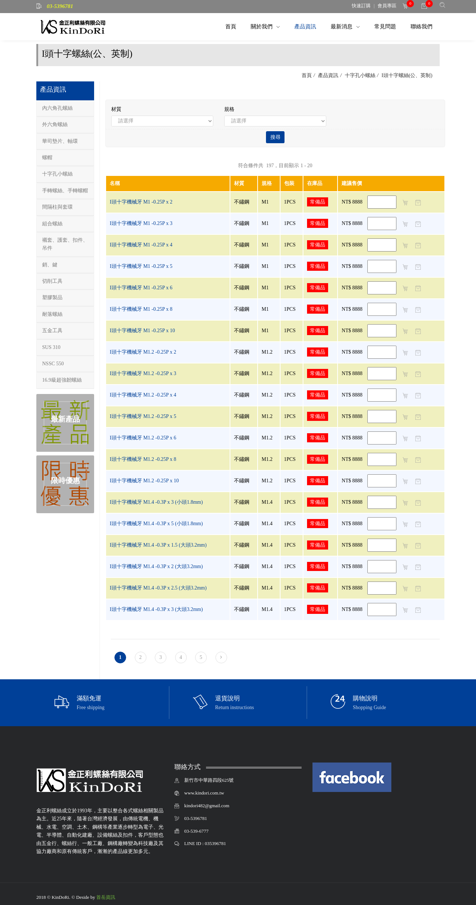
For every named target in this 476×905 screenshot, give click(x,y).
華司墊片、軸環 (60, 141)
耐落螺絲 (52, 314)
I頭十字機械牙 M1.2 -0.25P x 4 (143, 395)
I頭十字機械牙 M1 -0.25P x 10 (142, 330)
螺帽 (47, 157)
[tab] (65, 108)
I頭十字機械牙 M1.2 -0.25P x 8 (143, 459)
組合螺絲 (52, 223)
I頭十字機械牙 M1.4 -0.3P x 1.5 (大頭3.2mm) (158, 545)
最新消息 (342, 26)
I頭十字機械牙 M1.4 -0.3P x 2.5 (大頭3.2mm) (158, 588)
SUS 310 (51, 347)
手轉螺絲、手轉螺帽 (65, 190)
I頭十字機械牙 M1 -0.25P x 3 (141, 223)
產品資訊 (305, 26)
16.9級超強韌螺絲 (62, 380)
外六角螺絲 (55, 124)
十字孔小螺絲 (359, 75)
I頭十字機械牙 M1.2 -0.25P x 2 (143, 352)
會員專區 (387, 5)
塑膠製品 (52, 297)
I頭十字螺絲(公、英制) (406, 75)
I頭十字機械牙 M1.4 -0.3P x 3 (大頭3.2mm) (156, 609)
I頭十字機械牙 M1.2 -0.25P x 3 (143, 373)
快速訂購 (361, 5)
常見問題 (385, 26)
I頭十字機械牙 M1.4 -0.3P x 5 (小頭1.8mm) (156, 523)
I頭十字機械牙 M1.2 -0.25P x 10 (144, 480)
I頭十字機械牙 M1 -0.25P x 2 (141, 202)
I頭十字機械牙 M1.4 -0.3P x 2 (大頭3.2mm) (156, 566)
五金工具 (52, 330)
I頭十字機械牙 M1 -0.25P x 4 (141, 245)
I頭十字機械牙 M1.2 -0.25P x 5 (143, 416)
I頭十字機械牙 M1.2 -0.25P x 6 (143, 438)
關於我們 (262, 26)
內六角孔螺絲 (57, 108)
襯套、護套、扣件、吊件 (65, 244)
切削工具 (52, 281)
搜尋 (275, 137)
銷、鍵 (49, 265)
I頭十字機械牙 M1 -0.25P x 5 (141, 266)
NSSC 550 (53, 363)
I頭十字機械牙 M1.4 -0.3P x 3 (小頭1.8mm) (156, 502)
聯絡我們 (421, 26)
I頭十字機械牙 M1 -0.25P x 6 (141, 287)
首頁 (230, 26)
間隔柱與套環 (57, 207)
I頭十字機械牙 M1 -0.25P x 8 (141, 309)
